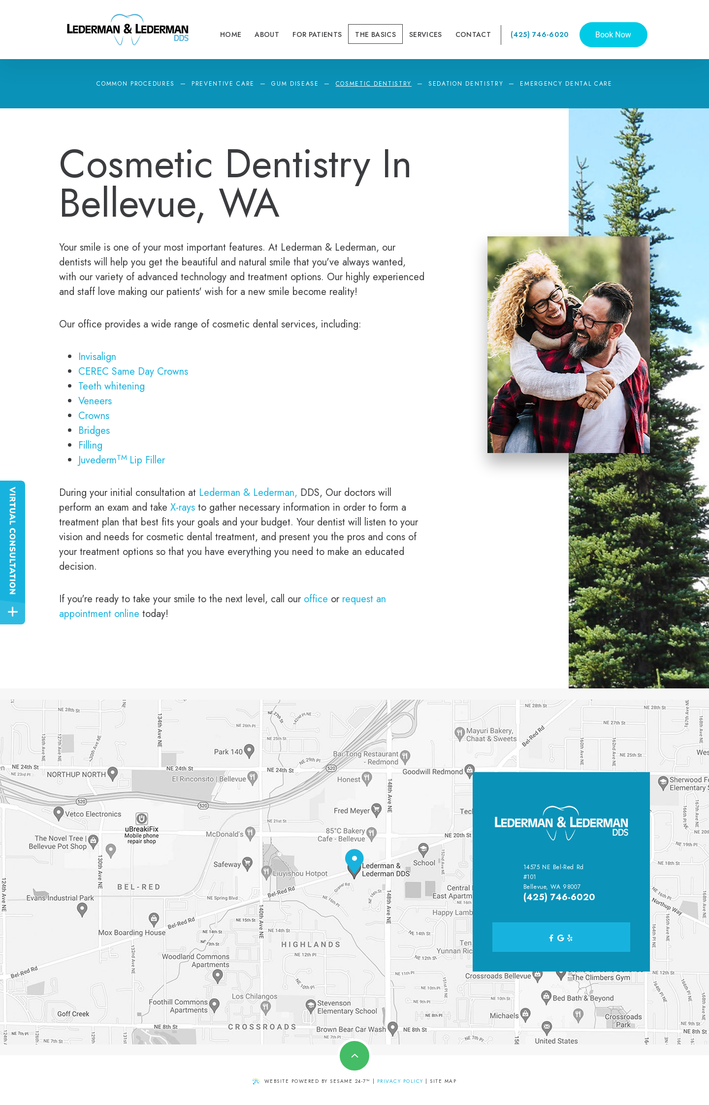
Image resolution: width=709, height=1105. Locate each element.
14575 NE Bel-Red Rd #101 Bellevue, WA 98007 (553, 877)
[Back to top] (354, 1056)
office (316, 599)
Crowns (93, 416)
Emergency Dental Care (566, 83)
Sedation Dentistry (465, 83)
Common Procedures (136, 83)
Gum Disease (295, 83)
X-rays (182, 507)
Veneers (95, 401)
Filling (90, 445)
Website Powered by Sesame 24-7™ (312, 1081)
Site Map (443, 1081)
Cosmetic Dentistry (374, 83)
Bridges (94, 430)
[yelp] (570, 937)
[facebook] (551, 937)
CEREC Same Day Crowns (133, 371)
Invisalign (97, 357)
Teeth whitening (111, 386)
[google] (560, 937)
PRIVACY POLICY (400, 1081)
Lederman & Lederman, (248, 493)
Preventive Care (223, 83)
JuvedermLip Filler (121, 460)
